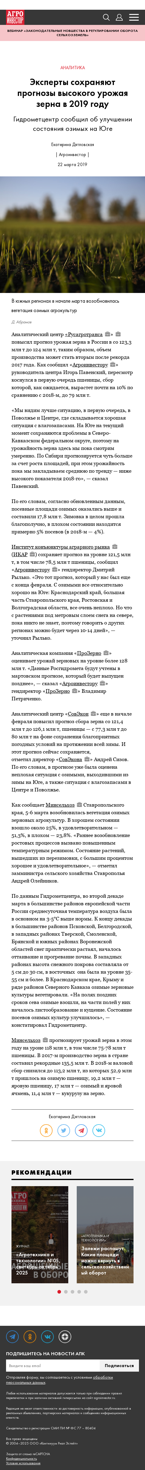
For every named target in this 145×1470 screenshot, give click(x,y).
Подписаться (119, 1365)
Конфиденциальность (21, 1458)
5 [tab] (86, 1292)
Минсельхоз (64, 805)
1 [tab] (59, 1292)
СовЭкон (82, 714)
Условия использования (23, 1463)
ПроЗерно (93, 653)
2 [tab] (66, 1292)
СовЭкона (74, 759)
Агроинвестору (93, 365)
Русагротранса (89, 334)
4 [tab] (79, 1292)
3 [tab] (72, 1292)
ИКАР (24, 554)
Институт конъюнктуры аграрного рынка (64, 547)
